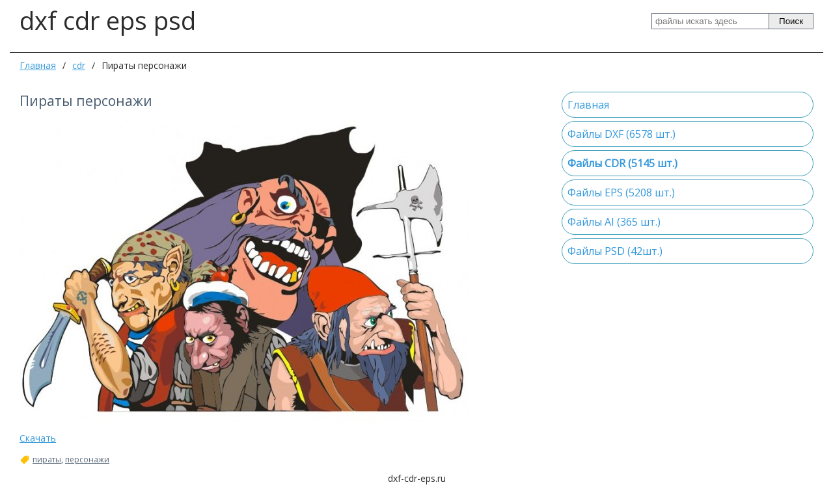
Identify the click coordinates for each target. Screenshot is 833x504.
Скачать (38, 438)
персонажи (87, 460)
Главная (38, 65)
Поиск (791, 21)
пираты (47, 460)
